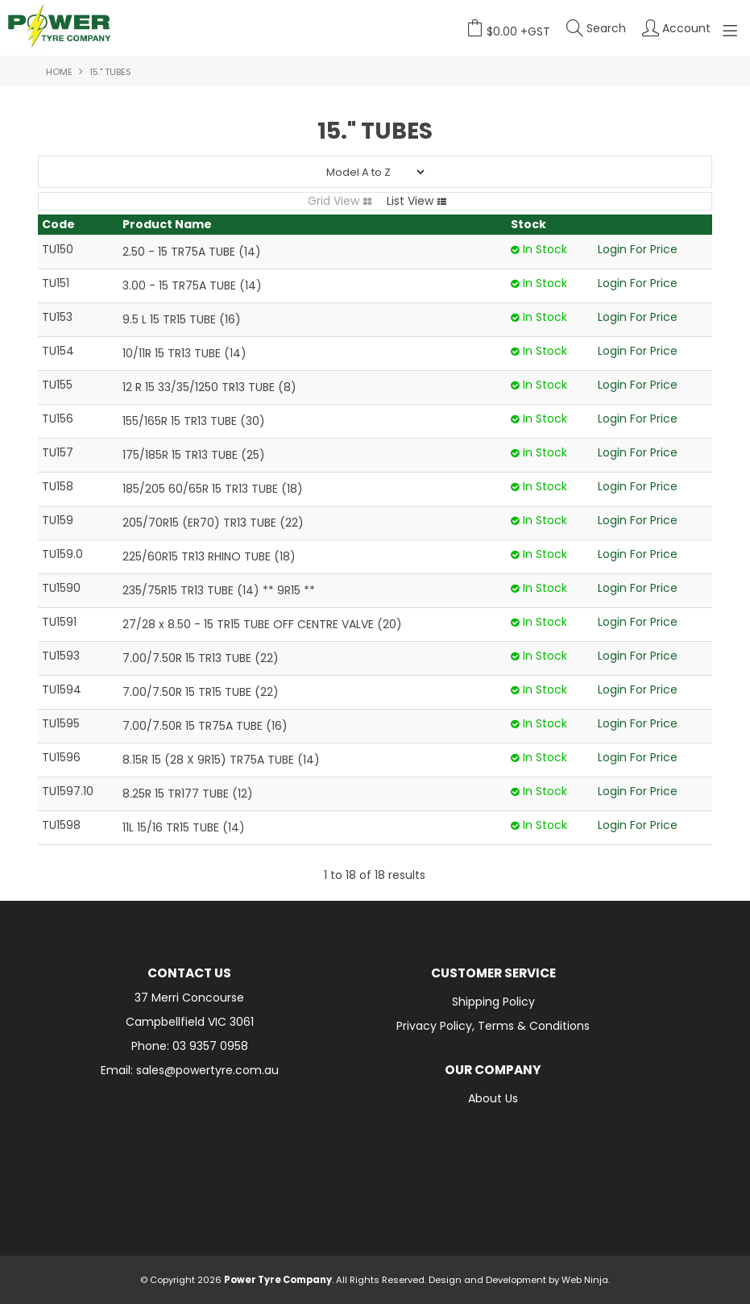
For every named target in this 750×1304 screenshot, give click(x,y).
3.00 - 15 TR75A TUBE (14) (192, 285)
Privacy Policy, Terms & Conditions (493, 1026)
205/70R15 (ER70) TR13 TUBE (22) (213, 523)
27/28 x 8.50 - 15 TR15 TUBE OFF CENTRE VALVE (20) (262, 624)
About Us (493, 1098)
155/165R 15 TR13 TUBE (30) (193, 421)
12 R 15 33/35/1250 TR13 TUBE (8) (209, 387)
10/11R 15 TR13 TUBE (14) (184, 353)
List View (410, 201)
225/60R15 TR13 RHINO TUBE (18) (209, 556)
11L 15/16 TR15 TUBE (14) (183, 827)
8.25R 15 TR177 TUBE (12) (187, 793)
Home (59, 71)
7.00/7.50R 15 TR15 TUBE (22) (200, 692)
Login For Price (637, 249)
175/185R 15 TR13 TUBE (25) (193, 455)
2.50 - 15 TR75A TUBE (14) (191, 252)
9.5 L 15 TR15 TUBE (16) (181, 319)
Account (686, 28)
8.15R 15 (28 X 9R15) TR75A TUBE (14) (221, 760)
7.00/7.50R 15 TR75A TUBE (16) (205, 726)
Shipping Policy (493, 1002)
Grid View (333, 201)
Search (606, 28)
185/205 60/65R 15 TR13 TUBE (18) (212, 489)
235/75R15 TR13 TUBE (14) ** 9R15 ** (218, 590)
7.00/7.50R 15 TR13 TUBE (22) (200, 658)
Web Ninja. (585, 1279)
